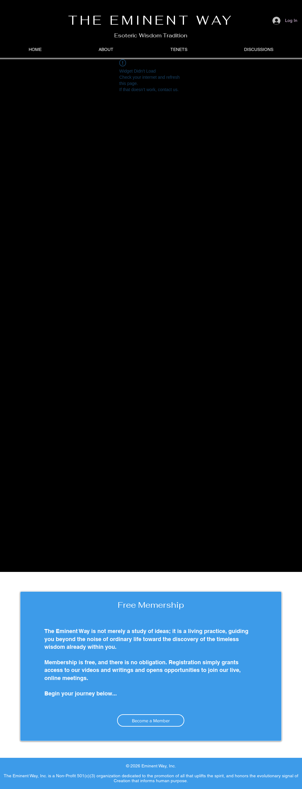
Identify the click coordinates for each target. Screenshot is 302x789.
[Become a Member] (150, 720)
